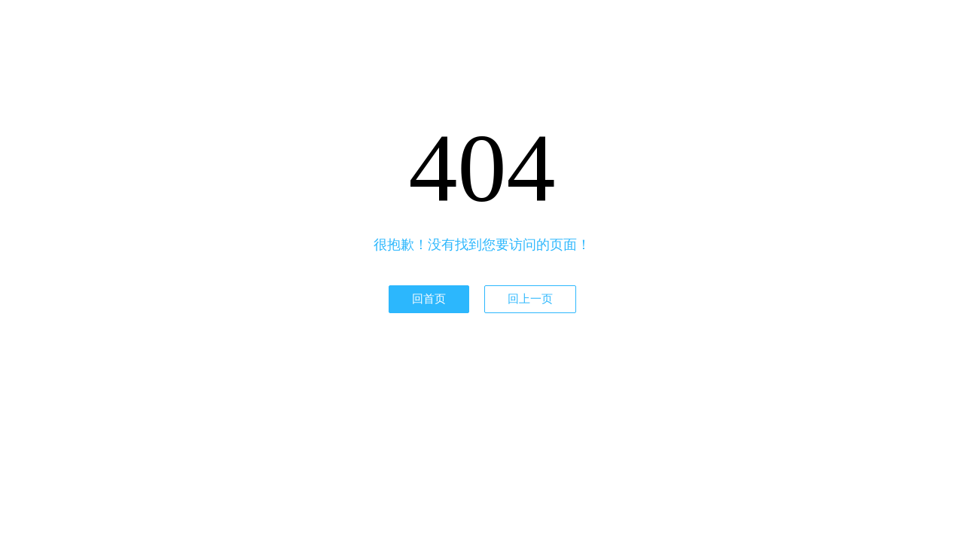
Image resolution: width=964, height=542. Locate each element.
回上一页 (530, 299)
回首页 (429, 299)
